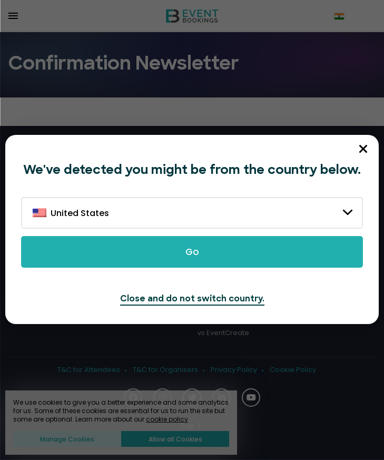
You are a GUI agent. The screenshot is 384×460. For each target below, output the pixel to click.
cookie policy (167, 419)
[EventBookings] (192, 16)
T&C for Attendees (88, 370)
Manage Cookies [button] (67, 439)
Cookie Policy (293, 370)
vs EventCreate (223, 333)
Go (192, 252)
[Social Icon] (251, 397)
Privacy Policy (234, 370)
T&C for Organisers (165, 370)
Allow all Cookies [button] (175, 439)
